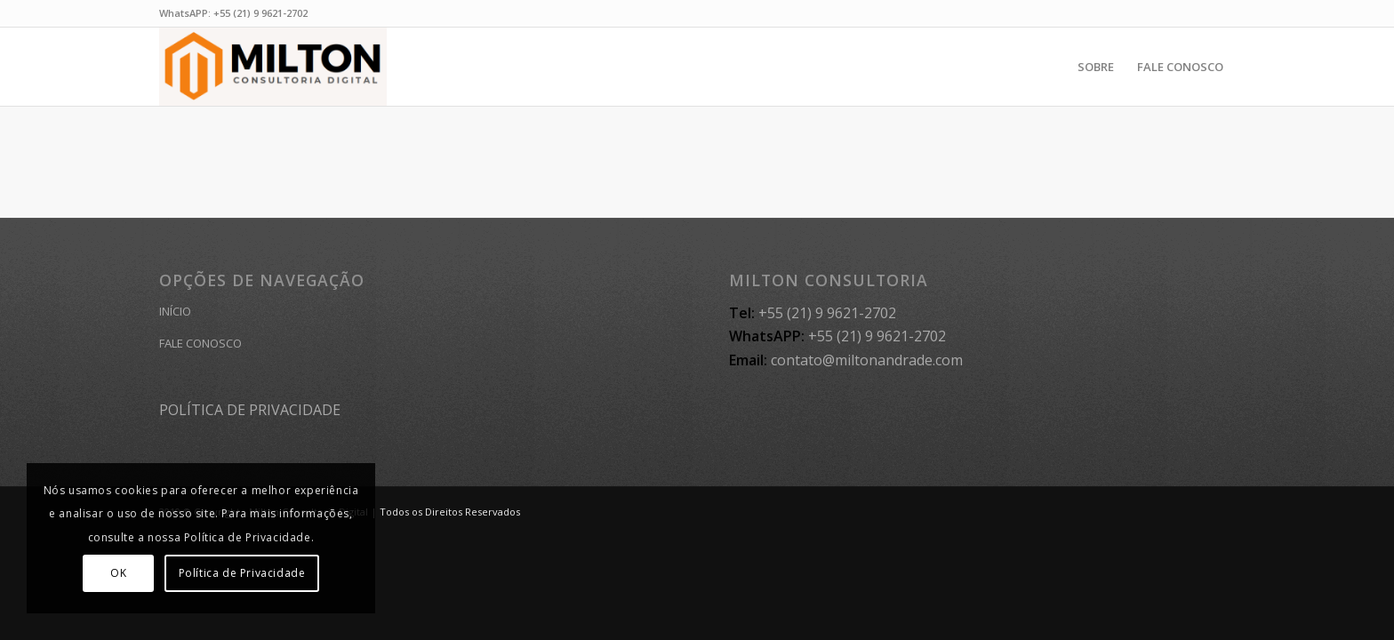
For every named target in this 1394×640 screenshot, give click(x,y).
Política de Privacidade (242, 572)
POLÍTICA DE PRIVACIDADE (249, 410)
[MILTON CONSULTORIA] (273, 67)
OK (118, 572)
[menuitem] (1096, 67)
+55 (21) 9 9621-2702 (260, 13)
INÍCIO (175, 311)
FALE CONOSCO (200, 343)
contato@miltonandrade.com (867, 360)
